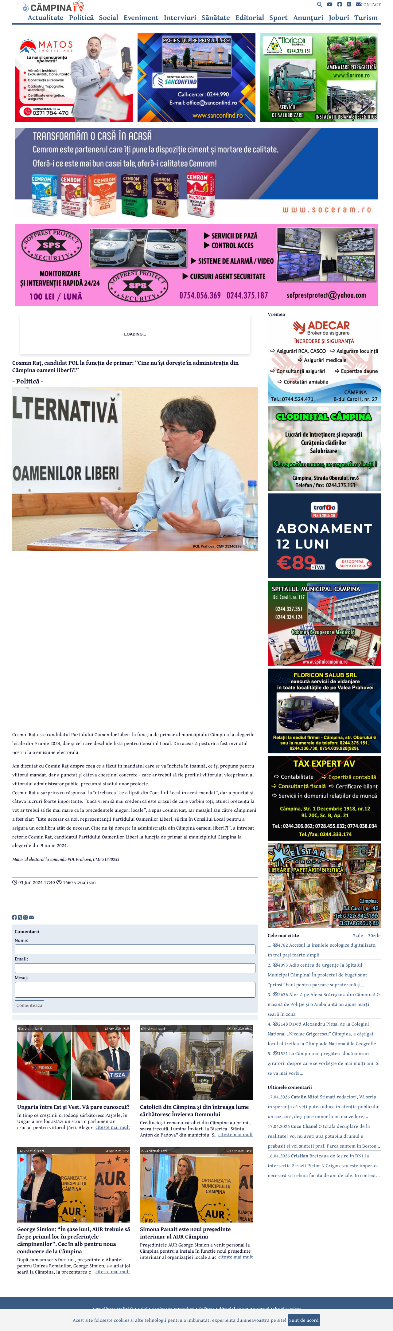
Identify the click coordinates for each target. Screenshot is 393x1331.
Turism (366, 17)
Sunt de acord (304, 1320)
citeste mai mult (112, 1127)
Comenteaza (29, 1005)
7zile (358, 935)
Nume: (21, 940)
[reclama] (74, 120)
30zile (374, 935)
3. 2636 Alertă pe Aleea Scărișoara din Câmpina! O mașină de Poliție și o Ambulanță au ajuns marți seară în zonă (324, 1004)
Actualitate (46, 17)
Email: (21, 958)
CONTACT (368, 4)
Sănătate (215, 17)
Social (108, 17)
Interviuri (180, 17)
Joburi (339, 17)
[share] (14, 917)
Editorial (249, 17)
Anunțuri (308, 17)
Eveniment (141, 17)
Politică (81, 17)
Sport (278, 17)
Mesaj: (21, 977)
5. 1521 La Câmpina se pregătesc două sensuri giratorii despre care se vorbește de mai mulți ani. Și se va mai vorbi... (324, 1063)
